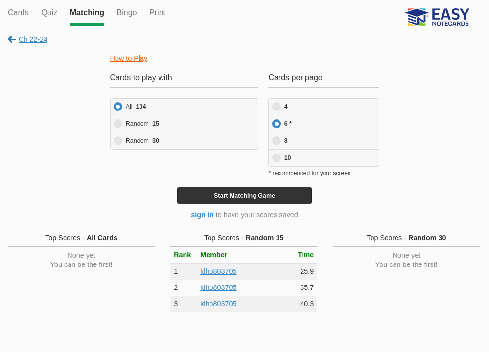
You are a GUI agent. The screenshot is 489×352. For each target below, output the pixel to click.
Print (157, 12)
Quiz (49, 12)
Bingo (127, 12)
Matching (87, 12)
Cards (18, 12)
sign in (202, 215)
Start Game (244, 195)
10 (287, 157)
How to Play (129, 58)
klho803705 (218, 271)
